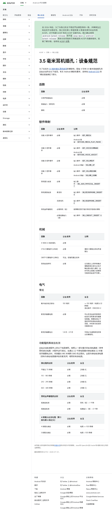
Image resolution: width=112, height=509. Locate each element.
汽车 (81, 15)
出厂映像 (37, 496)
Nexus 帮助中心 (92, 489)
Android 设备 (67, 15)
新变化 (5, 15)
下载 (36, 489)
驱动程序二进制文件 (41, 500)
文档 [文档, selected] (22, 3)
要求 (36, 485)
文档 (4, 9)
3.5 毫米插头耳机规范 (58, 69)
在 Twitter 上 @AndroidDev (70, 485)
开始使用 (17, 15)
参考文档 (92, 15)
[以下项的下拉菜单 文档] (27, 3)
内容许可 (57, 445)
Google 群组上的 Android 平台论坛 (71, 497)
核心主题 (55, 52)
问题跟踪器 (90, 504)
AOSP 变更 (64, 41)
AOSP (41, 52)
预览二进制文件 (40, 493)
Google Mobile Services (95, 496)
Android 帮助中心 (92, 481)
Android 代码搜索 (39, 3)
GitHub (37, 504)
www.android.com (93, 493)
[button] (14, 19)
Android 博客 (65, 489)
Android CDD (93, 72)
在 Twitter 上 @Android (68, 481)
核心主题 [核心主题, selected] (41, 15)
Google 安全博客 (66, 493)
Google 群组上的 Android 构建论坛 (71, 503)
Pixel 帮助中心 (91, 485)
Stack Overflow (92, 500)
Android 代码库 (40, 481)
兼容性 (53, 15)
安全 (29, 15)
